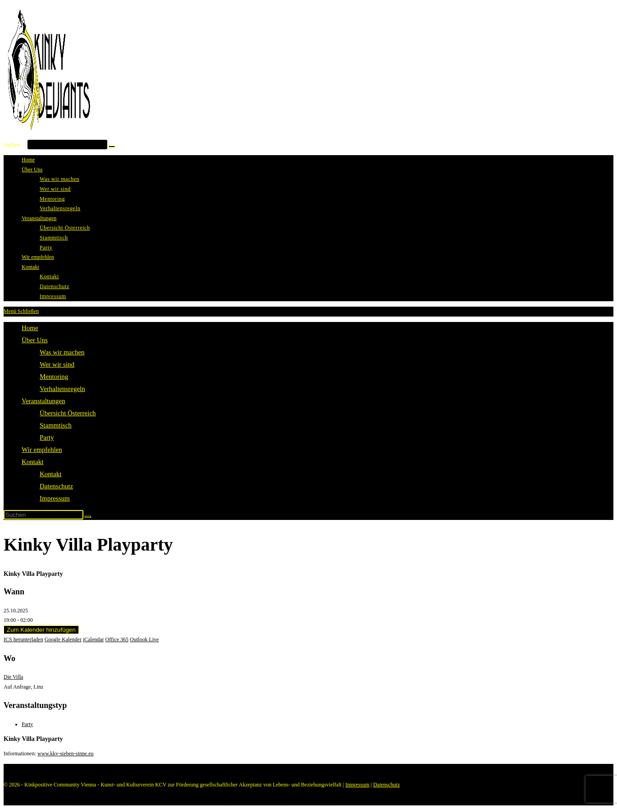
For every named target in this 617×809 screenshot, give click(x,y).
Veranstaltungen (43, 400)
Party (47, 437)
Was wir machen (62, 352)
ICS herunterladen (23, 639)
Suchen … (15, 145)
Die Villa (13, 677)
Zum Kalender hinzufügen (41, 629)
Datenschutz (56, 486)
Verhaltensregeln (62, 388)
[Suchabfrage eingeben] (43, 514)
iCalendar (93, 639)
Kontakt (32, 461)
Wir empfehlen (42, 449)
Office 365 (116, 639)
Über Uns (35, 340)
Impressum (55, 498)
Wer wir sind (57, 364)
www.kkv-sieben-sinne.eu (65, 753)
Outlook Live (144, 639)
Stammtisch (56, 425)
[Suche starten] (88, 517)
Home (30, 327)
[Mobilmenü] (21, 311)
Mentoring (54, 376)
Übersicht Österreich (68, 413)
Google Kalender (63, 639)
